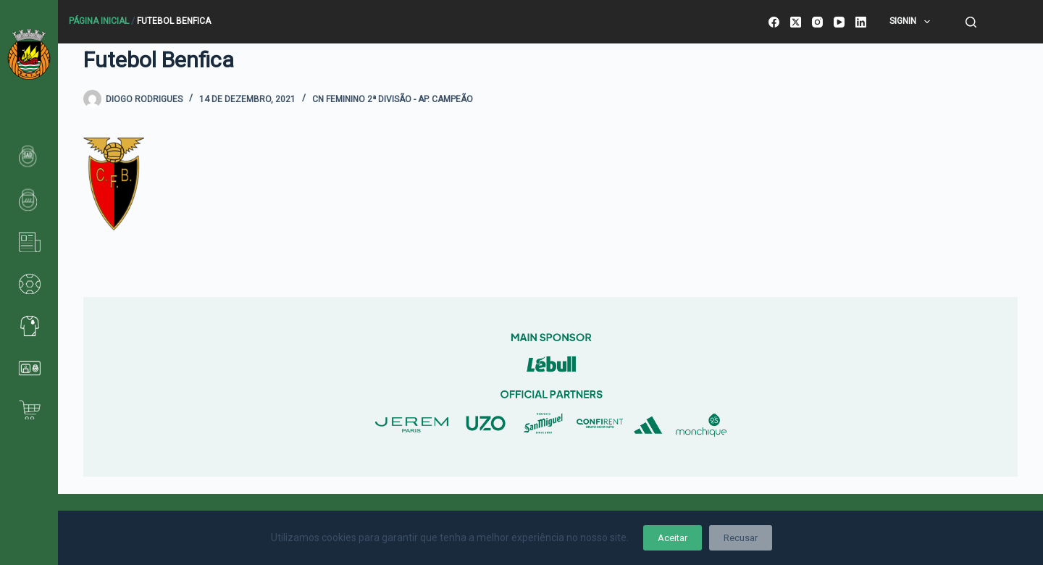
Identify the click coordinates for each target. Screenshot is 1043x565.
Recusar (741, 537)
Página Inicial (99, 21)
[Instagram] (817, 22)
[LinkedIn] (860, 22)
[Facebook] (773, 22)
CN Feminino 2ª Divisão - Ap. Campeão (392, 99)
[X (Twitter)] (795, 22)
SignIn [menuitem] (912, 21)
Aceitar (672, 537)
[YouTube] (839, 22)
